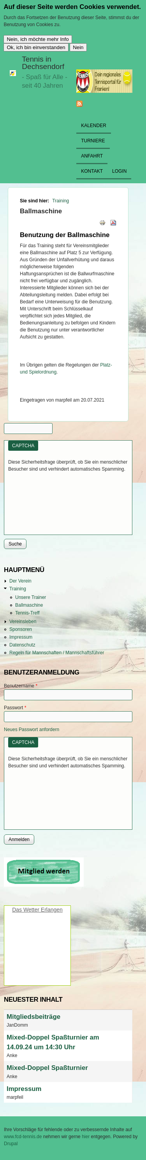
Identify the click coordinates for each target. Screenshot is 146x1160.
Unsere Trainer (30, 597)
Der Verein (20, 581)
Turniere (93, 140)
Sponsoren (20, 629)
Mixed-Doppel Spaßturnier (47, 1067)
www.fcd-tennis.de (23, 1136)
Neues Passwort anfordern (31, 729)
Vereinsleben (22, 621)
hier (86, 1136)
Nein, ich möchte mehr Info (38, 39)
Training (60, 201)
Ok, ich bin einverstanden (36, 47)
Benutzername (20, 686)
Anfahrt (92, 156)
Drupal (11, 1143)
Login (119, 171)
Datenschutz (22, 645)
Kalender (93, 125)
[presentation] (40, 501)
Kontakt (92, 171)
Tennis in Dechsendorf (43, 63)
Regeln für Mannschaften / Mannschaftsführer (56, 652)
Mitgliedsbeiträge (33, 1016)
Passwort (15, 707)
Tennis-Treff (27, 613)
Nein (78, 47)
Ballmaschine (29, 605)
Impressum (20, 637)
